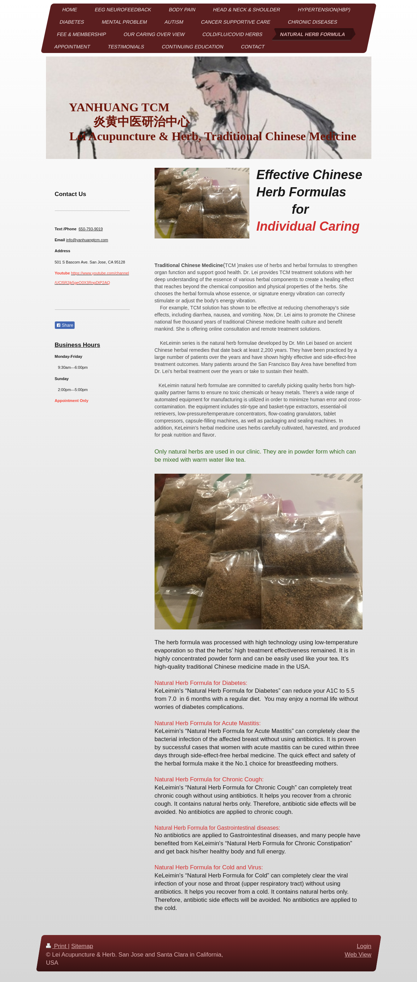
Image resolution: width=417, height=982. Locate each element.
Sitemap (82, 946)
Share (64, 325)
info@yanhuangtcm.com (87, 240)
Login (364, 946)
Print (57, 946)
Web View (357, 954)
